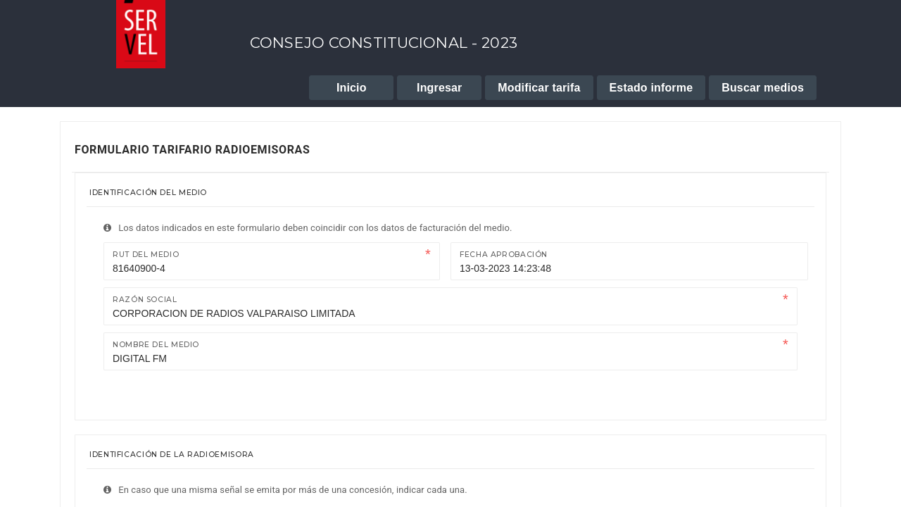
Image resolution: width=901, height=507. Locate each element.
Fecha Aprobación (504, 254)
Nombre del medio (156, 344)
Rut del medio (146, 254)
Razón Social (145, 299)
